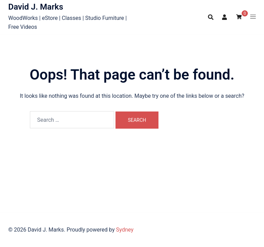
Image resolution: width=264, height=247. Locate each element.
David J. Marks (35, 7)
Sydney (124, 229)
